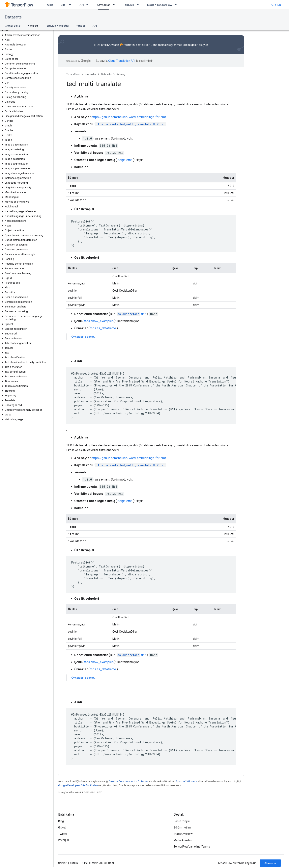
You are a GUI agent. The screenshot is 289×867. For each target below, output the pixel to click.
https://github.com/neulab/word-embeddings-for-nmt (129, 117)
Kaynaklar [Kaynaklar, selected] (103, 5)
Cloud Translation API (121, 60)
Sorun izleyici (182, 821)
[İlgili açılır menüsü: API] (88, 5)
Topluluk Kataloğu (57, 25)
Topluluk (128, 5)
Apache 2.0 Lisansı (186, 781)
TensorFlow (73, 74)
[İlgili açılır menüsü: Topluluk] (139, 5)
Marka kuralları (183, 840)
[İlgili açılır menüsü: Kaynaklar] (115, 5)
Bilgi (63, 5)
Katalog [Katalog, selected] (33, 25)
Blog (61, 821)
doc (131, 314)
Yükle (49, 5)
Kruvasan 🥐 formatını (121, 44)
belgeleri (193, 44)
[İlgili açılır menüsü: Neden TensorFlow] (177, 5)
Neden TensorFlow (159, 5)
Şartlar (62, 863)
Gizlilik (74, 863)
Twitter (62, 833)
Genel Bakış (12, 25)
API (81, 5)
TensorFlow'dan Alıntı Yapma (192, 846)
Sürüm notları (182, 827)
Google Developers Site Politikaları (78, 785)
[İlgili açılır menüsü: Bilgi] (71, 5)
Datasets (13, 17)
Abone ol (270, 863)
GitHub (276, 5)
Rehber (80, 25)
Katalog (121, 74)
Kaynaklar (90, 74)
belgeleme (125, 160)
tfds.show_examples (99, 321)
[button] (26, 30)
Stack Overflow (183, 833)
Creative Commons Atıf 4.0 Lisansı (128, 781)
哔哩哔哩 (63, 840)
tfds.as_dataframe (103, 328)
